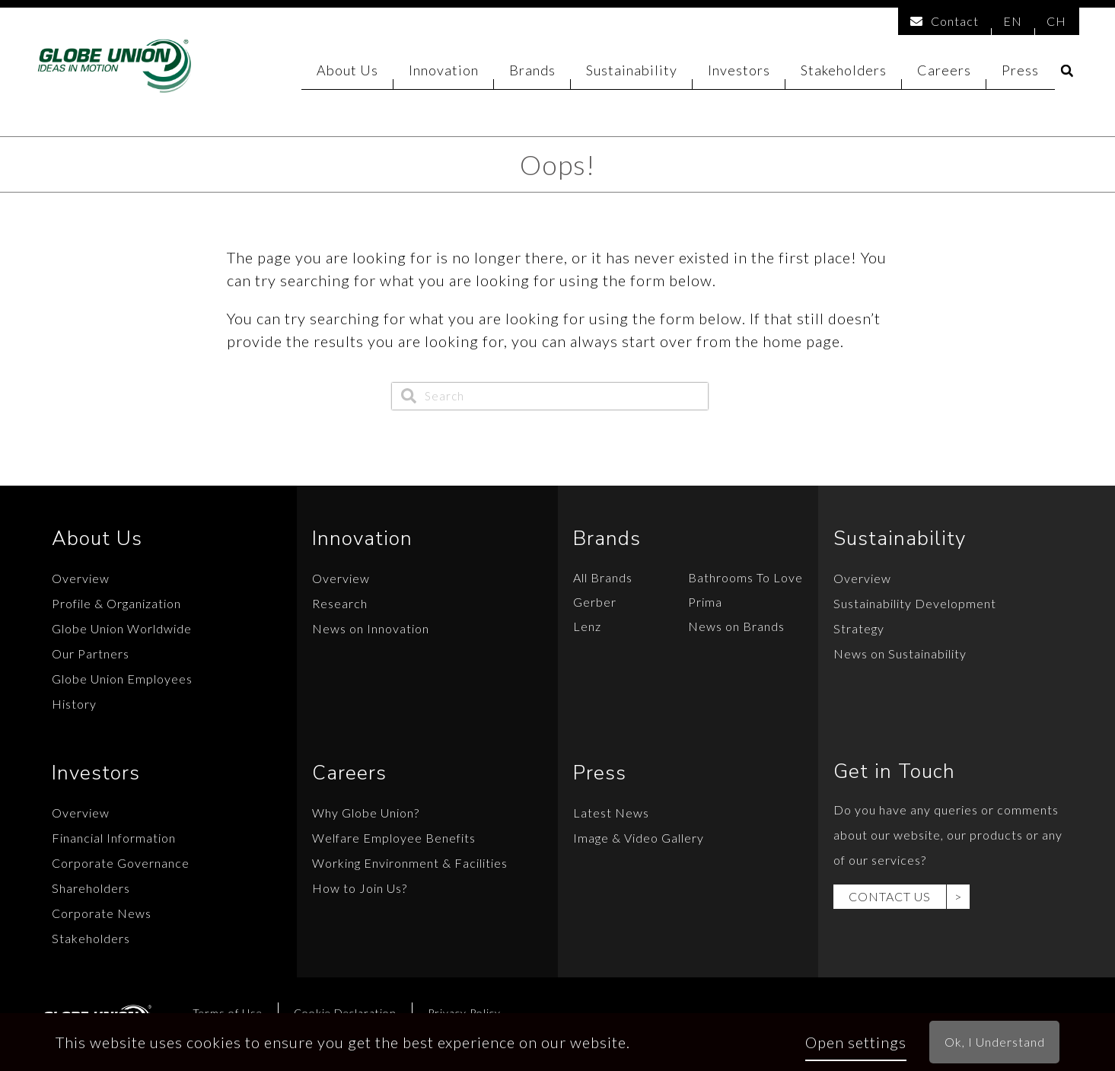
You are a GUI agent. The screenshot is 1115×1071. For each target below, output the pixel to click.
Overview (81, 578)
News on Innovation (370, 628)
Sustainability (631, 72)
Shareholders (91, 888)
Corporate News (101, 913)
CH (1056, 20)
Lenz (587, 626)
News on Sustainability (900, 653)
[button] (1067, 74)
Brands (532, 72)
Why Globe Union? (365, 812)
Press (1020, 72)
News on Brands (736, 626)
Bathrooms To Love (745, 577)
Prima (705, 601)
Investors (739, 72)
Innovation (444, 72)
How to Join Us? (359, 888)
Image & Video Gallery (638, 837)
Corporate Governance (121, 863)
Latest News (611, 812)
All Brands (602, 577)
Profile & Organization (116, 603)
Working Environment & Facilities (410, 863)
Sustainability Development (914, 603)
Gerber (594, 601)
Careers (944, 72)
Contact (944, 20)
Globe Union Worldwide (122, 628)
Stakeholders (844, 72)
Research (340, 603)
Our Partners (90, 653)
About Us (347, 72)
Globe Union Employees (122, 678)
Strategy (858, 628)
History (74, 703)
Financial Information (114, 837)
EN (1012, 20)
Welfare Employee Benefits (394, 837)
